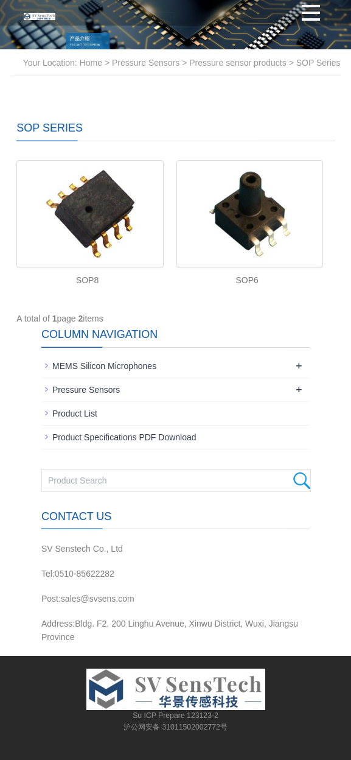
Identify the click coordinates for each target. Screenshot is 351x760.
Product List (74, 413)
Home (91, 63)
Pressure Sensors (147, 63)
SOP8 (87, 280)
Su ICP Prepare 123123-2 (175, 715)
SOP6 (246, 280)
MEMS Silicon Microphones (104, 366)
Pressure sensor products (238, 63)
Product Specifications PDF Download (124, 437)
